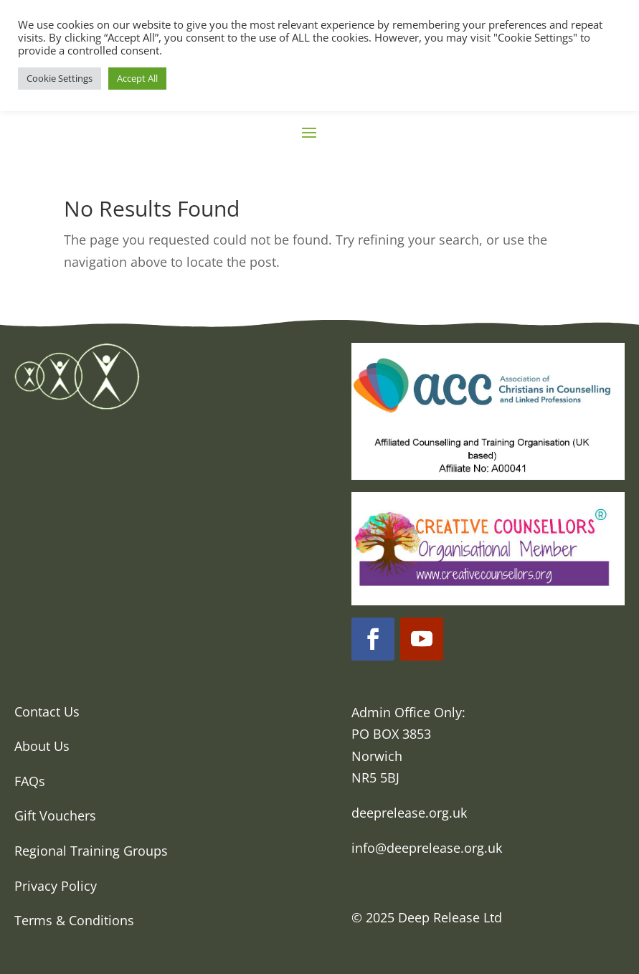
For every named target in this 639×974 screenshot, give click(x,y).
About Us (42, 746)
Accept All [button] (137, 78)
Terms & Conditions (74, 920)
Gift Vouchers (55, 815)
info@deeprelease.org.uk (426, 847)
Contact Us (47, 711)
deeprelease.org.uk (409, 812)
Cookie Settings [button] (60, 78)
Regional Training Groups (91, 850)
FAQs (29, 781)
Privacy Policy (55, 885)
